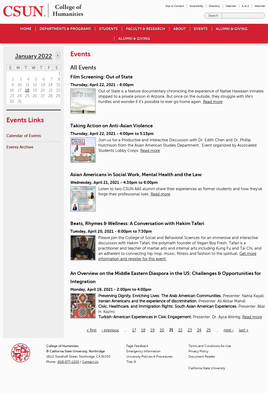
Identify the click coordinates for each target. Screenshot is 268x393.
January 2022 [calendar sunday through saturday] (33, 56)
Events (201, 29)
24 (199, 330)
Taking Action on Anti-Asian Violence (111, 125)
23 (190, 330)
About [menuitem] (179, 29)
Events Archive (19, 147)
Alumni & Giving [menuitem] (232, 29)
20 (162, 330)
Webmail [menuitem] (260, 5)
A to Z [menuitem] (245, 5)
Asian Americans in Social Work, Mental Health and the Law (136, 174)
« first (91, 330)
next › (229, 330)
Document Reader (201, 356)
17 (134, 330)
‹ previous (110, 330)
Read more (213, 102)
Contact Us (90, 362)
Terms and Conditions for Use (209, 346)
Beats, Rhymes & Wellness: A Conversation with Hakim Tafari (137, 223)
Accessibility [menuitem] (196, 5)
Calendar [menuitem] (230, 5)
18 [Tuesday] (27, 90)
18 (143, 330)
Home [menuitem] (25, 29)
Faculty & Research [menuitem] (145, 29)
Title (131, 362)
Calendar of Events (23, 135)
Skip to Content (174, 5)
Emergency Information (143, 351)
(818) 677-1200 (68, 362)
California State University (206, 368)
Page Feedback (137, 346)
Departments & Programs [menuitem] (65, 29)
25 (208, 330)
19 (152, 330)
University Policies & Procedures (149, 356)
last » (243, 330)
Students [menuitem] (108, 29)
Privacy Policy (198, 351)
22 (180, 330)
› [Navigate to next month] (57, 55)
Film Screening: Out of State (101, 76)
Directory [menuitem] (214, 5)
